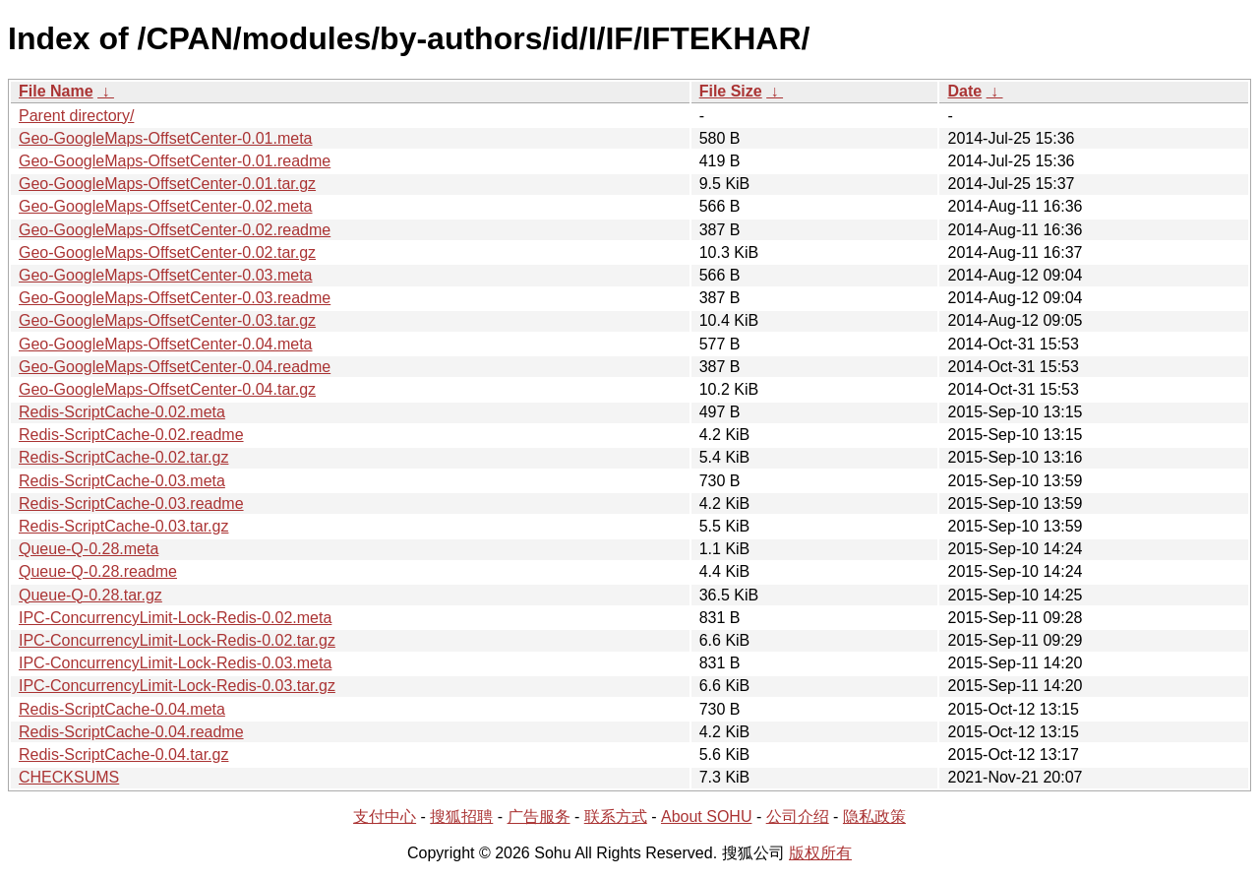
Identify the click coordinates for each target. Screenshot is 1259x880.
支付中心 (384, 816)
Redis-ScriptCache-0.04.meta (122, 709)
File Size (730, 91)
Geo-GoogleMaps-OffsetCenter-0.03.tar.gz (167, 320)
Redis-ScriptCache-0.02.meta (122, 412)
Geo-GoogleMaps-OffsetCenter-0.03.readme (174, 297)
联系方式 (615, 816)
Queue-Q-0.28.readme (98, 571)
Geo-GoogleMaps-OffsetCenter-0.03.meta (166, 275)
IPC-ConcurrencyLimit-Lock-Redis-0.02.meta (175, 617)
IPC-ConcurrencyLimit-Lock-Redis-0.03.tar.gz (177, 685)
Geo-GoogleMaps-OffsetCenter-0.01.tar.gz (167, 183)
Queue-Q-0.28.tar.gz (90, 595)
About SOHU (706, 816)
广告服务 (539, 816)
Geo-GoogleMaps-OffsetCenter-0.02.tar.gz (167, 252)
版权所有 (820, 853)
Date (964, 91)
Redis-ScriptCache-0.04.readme (131, 731)
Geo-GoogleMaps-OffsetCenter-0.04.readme (174, 366)
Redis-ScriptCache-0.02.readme (131, 434)
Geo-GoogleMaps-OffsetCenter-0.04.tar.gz (167, 389)
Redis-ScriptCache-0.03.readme (131, 503)
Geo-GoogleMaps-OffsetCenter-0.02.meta (166, 206)
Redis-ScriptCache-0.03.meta (122, 480)
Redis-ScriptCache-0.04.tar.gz (123, 754)
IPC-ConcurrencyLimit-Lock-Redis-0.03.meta (175, 663)
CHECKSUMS (69, 777)
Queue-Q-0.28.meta (88, 548)
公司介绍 (797, 816)
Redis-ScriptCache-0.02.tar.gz (123, 457)
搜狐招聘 (461, 816)
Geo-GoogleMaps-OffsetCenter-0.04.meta (166, 344)
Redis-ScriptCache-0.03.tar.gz (123, 526)
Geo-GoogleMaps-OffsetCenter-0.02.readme (174, 229)
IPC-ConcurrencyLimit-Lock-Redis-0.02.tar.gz (177, 640)
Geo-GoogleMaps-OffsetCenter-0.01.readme (174, 161)
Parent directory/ (76, 115)
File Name (56, 91)
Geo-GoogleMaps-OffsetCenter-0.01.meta (166, 138)
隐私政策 (874, 816)
